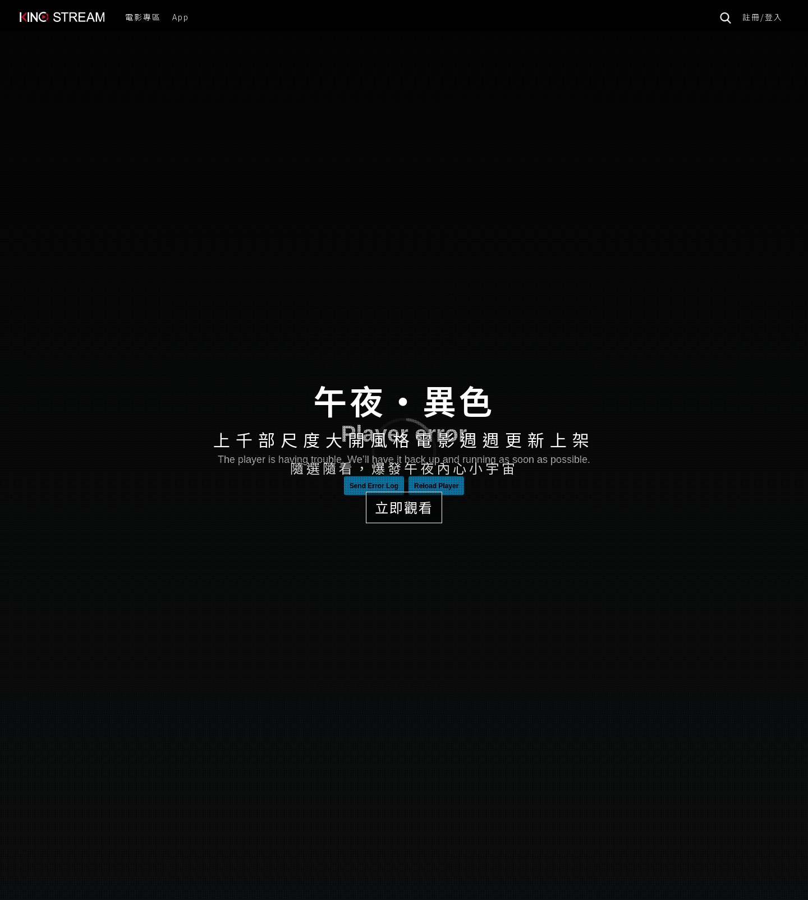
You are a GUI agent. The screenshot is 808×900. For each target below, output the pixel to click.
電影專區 (143, 16)
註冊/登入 (762, 16)
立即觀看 (404, 507)
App (180, 16)
